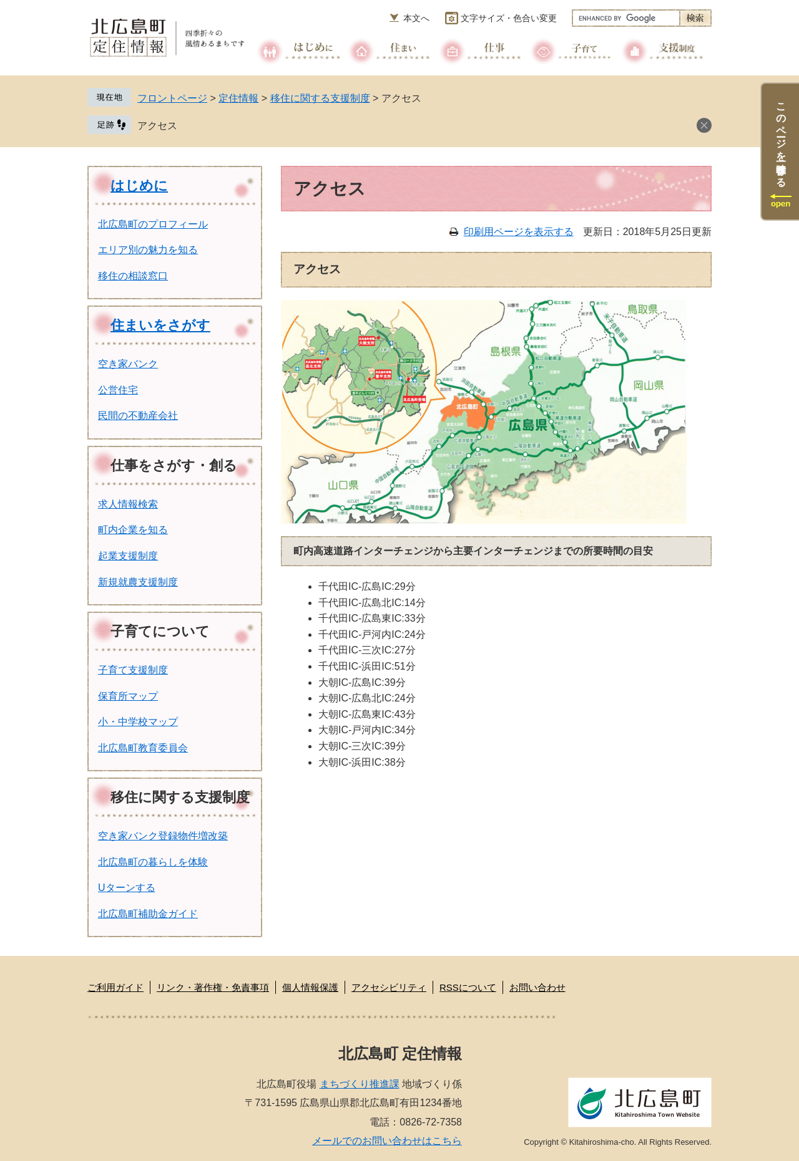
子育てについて (160, 631)
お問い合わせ (537, 987)
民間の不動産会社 (138, 415)
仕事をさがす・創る (173, 465)
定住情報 (238, 98)
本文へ (416, 18)
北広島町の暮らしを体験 (153, 862)
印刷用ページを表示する (519, 231)
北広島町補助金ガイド (148, 913)
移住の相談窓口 (133, 276)
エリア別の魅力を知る (148, 249)
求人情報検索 (128, 504)
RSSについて (467, 987)
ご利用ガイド (115, 987)
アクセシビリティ (388, 987)
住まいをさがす (160, 325)
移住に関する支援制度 (320, 98)
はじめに (139, 185)
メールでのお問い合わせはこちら (387, 1140)
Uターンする (126, 887)
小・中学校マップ (138, 721)
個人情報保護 (310, 987)
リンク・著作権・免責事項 (213, 987)
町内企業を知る (133, 529)
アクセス (157, 125)
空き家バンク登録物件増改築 (163, 836)
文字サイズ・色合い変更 (509, 18)
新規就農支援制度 (138, 582)
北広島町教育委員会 (143, 748)
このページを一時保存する (781, 139)
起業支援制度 (128, 556)
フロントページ (172, 98)
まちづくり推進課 (360, 1084)
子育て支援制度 (133, 670)
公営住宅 (118, 390)
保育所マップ (128, 696)
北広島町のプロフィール (153, 224)
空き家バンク (128, 364)
